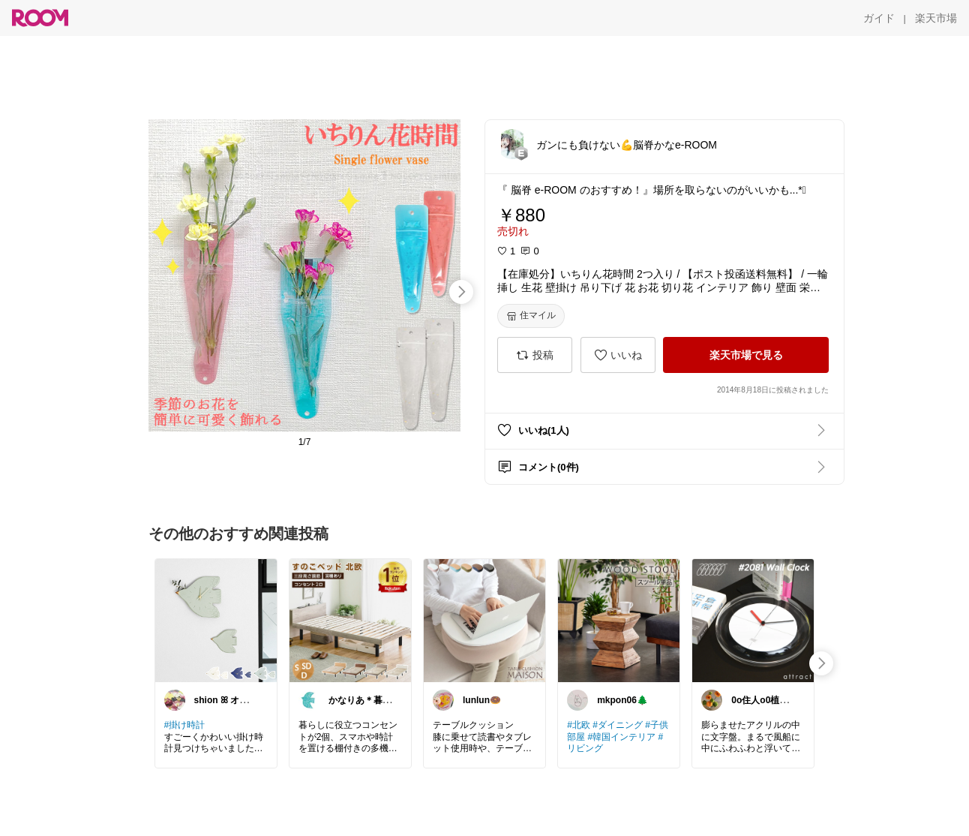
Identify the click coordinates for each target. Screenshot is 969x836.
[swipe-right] (461, 292)
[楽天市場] (936, 18)
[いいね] (618, 355)
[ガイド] (879, 18)
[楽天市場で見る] (746, 355)
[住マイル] (531, 316)
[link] (216, 620)
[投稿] (534, 355)
